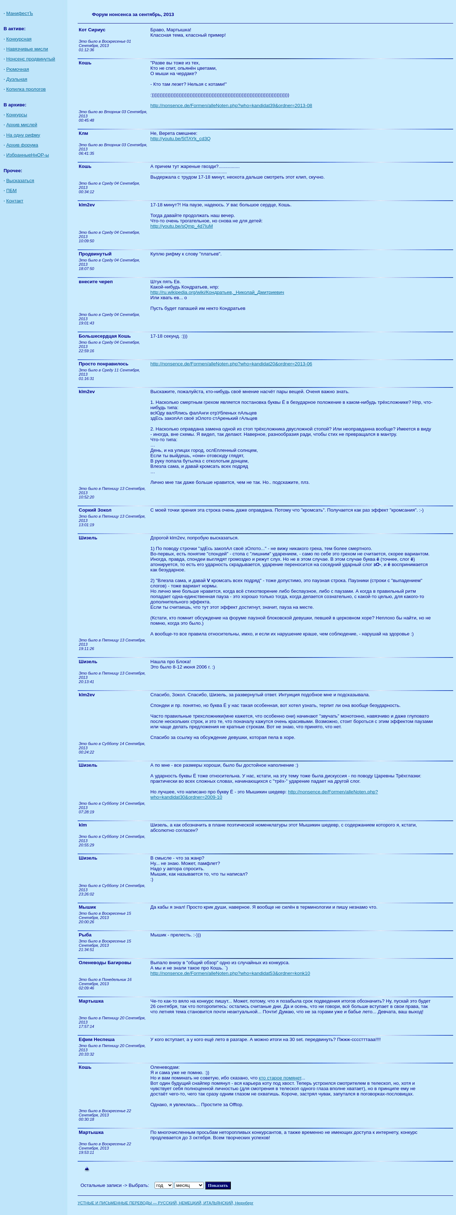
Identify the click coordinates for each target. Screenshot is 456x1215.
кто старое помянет (280, 1078)
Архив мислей (21, 124)
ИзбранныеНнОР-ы (27, 155)
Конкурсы (16, 114)
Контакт (14, 201)
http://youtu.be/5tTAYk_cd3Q (180, 138)
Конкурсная (18, 39)
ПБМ (11, 190)
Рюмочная (17, 69)
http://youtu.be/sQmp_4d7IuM (181, 226)
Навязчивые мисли (27, 49)
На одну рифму (23, 135)
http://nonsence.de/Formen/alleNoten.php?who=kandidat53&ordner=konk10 (230, 973)
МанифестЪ (19, 13)
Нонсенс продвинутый (30, 59)
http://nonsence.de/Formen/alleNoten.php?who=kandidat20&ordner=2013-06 (231, 363)
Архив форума (22, 145)
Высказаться (20, 180)
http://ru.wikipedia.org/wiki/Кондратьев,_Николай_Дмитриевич (217, 292)
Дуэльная (16, 79)
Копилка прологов (26, 89)
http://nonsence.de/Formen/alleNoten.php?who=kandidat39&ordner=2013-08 (231, 105)
